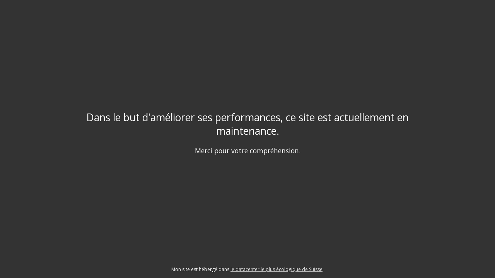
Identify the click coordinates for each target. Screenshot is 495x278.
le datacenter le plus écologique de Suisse (276, 269)
